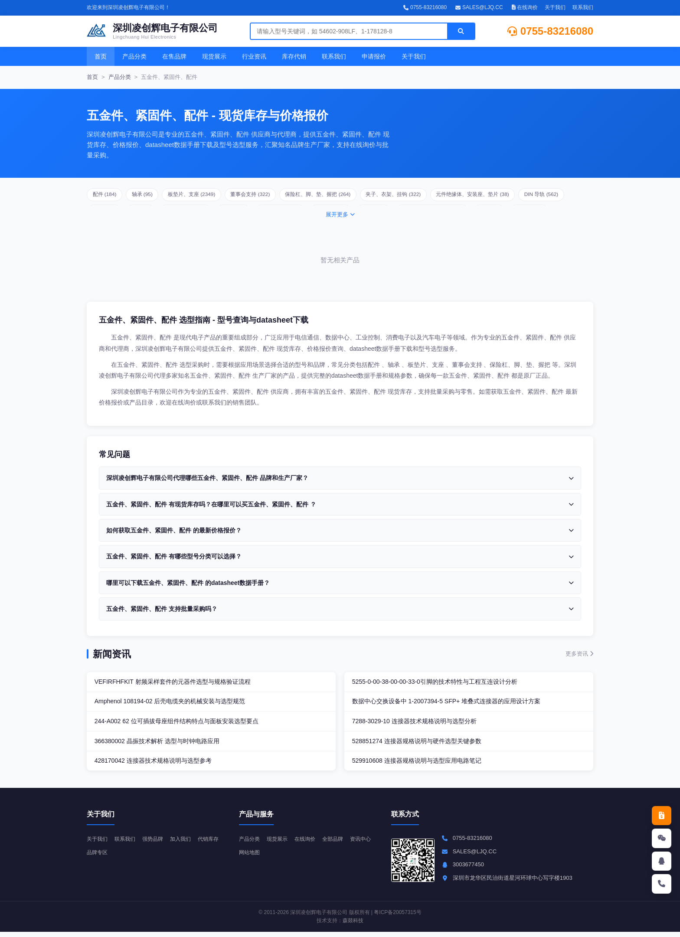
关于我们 (555, 7)
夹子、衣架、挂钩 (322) (430, 195)
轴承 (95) (149, 195)
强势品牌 (157, 843)
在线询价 (525, 7)
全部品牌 (338, 843)
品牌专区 (127, 857)
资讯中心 (250, 857)
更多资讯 (579, 653)
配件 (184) (107, 195)
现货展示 (214, 56)
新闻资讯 (112, 654)
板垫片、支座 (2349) (205, 195)
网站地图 (279, 857)
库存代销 (294, 56)
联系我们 (582, 7)
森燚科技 (353, 926)
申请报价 (374, 56)
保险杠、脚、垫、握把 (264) (346, 195)
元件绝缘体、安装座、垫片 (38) (517, 195)
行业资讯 (254, 56)
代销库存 (98, 857)
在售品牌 (174, 56)
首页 (101, 56)
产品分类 (134, 56)
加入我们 (186, 843)
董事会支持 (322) (270, 195)
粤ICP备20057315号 (397, 917)
